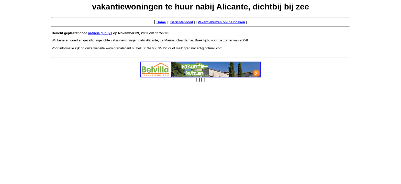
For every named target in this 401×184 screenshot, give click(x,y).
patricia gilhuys (100, 33)
